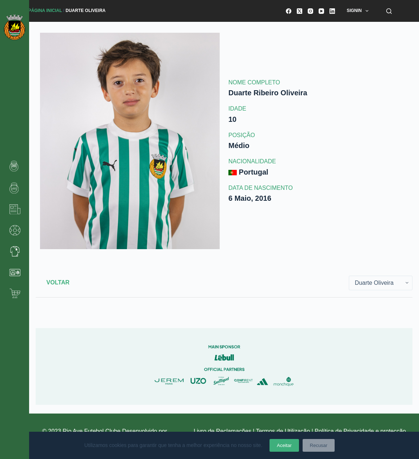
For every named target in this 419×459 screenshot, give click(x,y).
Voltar (58, 282)
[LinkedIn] (332, 11)
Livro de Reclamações (223, 431)
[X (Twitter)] (299, 11)
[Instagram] (310, 11)
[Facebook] (288, 11)
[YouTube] (321, 11)
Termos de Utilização (283, 431)
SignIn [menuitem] (359, 11)
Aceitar (284, 445)
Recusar (318, 445)
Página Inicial (45, 10)
